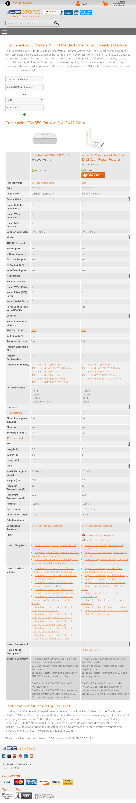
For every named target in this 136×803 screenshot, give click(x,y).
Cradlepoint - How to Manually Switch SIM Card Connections (54, 577)
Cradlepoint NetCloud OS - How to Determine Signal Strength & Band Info (52, 591)
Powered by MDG (11, 768)
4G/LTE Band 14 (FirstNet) (45, 371)
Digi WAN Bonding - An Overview (104, 579)
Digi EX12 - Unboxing (97, 614)
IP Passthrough (15, 438)
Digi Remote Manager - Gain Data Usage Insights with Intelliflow (101, 570)
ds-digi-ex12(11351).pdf (99, 535)
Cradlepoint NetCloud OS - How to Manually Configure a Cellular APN (52, 636)
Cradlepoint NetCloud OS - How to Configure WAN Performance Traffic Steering (52, 600)
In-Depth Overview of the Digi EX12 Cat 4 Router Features (102, 157)
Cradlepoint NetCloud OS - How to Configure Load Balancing (52, 608)
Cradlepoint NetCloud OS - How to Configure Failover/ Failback (52, 584)
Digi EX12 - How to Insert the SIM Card (106, 610)
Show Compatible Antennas (46, 526)
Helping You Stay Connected (24, 16)
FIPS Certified (14, 413)
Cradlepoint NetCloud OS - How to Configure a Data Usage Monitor (52, 622)
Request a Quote (90, 649)
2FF (33, 330)
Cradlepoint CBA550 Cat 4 (50, 155)
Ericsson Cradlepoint (42, 182)
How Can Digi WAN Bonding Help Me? (106, 559)
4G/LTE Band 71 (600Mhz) (46, 364)
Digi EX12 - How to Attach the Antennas (107, 607)
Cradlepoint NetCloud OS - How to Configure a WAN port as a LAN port (52, 615)
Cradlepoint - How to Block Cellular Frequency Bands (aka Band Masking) (52, 570)
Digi (83, 182)
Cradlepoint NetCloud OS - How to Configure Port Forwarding (52, 629)
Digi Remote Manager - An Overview (105, 582)
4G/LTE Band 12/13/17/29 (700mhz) (51, 368)
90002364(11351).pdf (98, 540)
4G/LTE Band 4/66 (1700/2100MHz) (51, 382)
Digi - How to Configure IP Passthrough (106, 575)
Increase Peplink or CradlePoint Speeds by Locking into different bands (54, 561)
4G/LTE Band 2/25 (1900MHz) (48, 378)
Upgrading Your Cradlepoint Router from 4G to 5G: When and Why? (55, 554)
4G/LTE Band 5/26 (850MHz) (47, 375)
